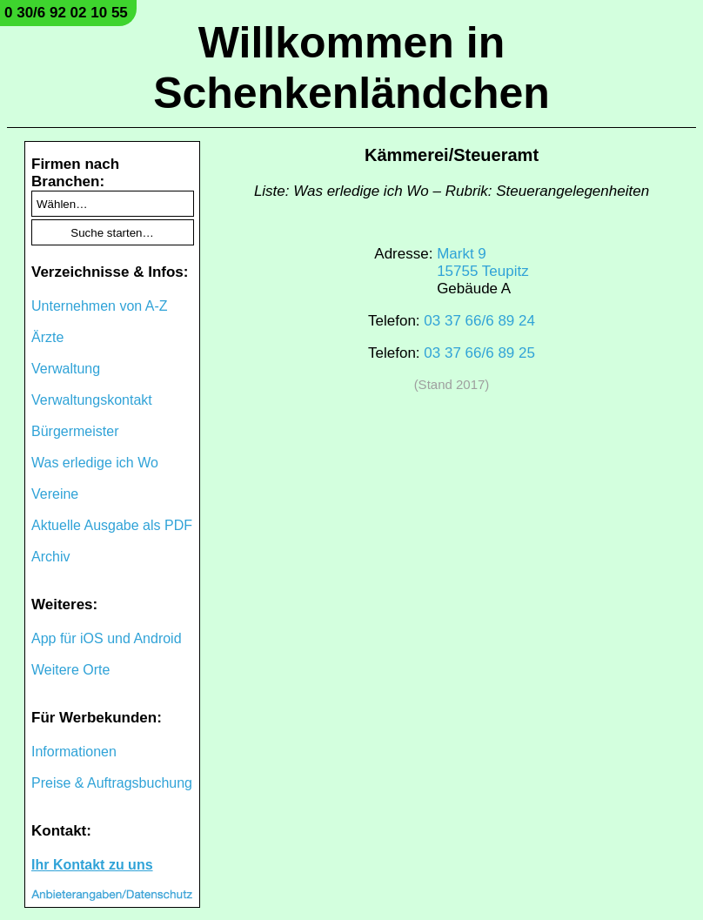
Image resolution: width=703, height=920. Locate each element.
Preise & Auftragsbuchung (111, 783)
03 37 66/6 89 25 (479, 353)
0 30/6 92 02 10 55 (66, 12)
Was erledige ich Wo (94, 462)
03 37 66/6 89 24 (479, 320)
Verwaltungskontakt (91, 400)
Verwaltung (65, 368)
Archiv (50, 556)
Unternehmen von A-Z (99, 306)
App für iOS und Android (106, 638)
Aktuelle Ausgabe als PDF (111, 525)
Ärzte (47, 337)
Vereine (54, 494)
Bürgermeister (74, 431)
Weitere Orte (70, 669)
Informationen (74, 751)
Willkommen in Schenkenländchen (351, 68)
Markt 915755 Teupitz (483, 262)
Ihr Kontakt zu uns (92, 864)
